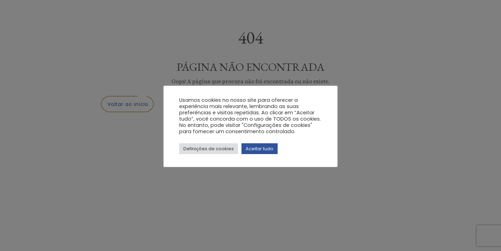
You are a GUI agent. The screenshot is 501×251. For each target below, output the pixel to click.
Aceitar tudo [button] (259, 148)
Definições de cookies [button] (208, 148)
